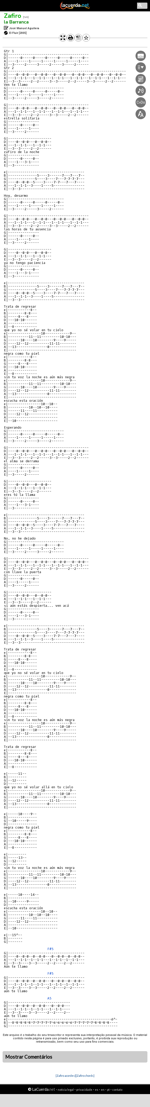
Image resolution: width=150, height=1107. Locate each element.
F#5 (50, 949)
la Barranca (16, 22)
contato (117, 1089)
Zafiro (12, 16)
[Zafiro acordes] (66, 1075)
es (96, 1089)
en (102, 1089)
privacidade (84, 1089)
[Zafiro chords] (85, 1075)
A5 (49, 998)
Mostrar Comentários (28, 1057)
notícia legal (66, 1089)
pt (108, 1089)
